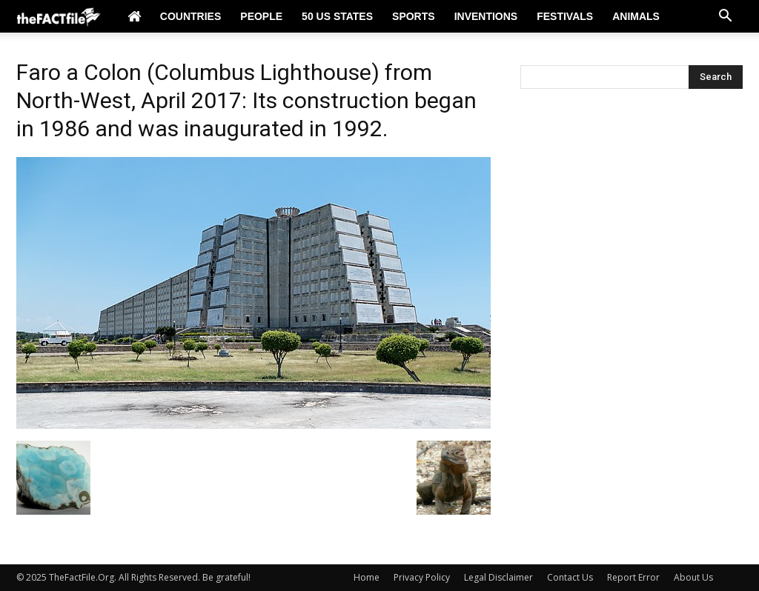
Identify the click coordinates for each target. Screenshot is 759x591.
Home (367, 577)
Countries (190, 16)
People (261, 16)
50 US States (337, 16)
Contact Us (570, 577)
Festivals (565, 16)
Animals (636, 16)
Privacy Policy (422, 577)
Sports (413, 16)
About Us (693, 577)
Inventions (486, 16)
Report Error (633, 577)
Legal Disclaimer (498, 577)
